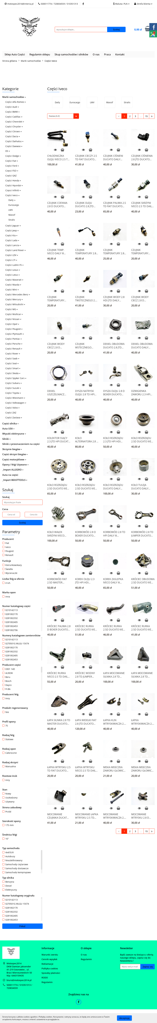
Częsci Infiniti (13, 190)
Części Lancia (13, 245)
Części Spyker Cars (15, 378)
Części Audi (12, 106)
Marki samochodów (14, 96)
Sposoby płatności (51, 972)
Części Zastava (13, 417)
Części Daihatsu (14, 141)
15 (146, 116)
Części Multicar (14, 314)
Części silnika (10, 423)
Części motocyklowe (14, 459)
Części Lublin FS (14, 264)
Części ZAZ (10, 412)
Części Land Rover (15, 250)
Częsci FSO (11, 170)
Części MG (11, 309)
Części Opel (12, 324)
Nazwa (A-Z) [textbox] (54, 116)
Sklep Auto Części (15, 54)
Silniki (6, 438)
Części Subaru (13, 383)
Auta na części (10, 474)
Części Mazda (13, 284)
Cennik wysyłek (49, 959)
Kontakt (119, 54)
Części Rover (12, 353)
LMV (10, 209)
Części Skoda (12, 373)
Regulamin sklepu (39, 54)
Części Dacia (12, 136)
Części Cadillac (13, 116)
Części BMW (12, 111)
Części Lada (12, 240)
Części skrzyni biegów (15, 454)
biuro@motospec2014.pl (19, 980)
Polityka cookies (50, 968)
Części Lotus (12, 274)
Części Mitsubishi (15, 304)
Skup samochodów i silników (71, 54)
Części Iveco (12, 195)
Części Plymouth (14, 333)
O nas (96, 54)
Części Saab (12, 358)
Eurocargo (13, 204)
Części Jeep (12, 230)
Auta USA (8, 428)
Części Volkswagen (15, 402)
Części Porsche (13, 343)
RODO (45, 977)
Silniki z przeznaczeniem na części (21, 443)
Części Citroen (13, 131)
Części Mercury (14, 299)
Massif (11, 214)
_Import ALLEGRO (12, 469)
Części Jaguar (13, 225)
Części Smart (12, 368)
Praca (107, 54)
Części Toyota (13, 392)
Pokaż (22, 926)
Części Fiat (11, 160)
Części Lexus (12, 269)
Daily (11, 200)
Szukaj (22, 522)
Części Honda (13, 180)
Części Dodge (13, 155)
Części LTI (11, 260)
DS (7, 151)
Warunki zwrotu (50, 954)
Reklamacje (47, 963)
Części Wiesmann (15, 397)
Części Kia (11, 235)
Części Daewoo (13, 146)
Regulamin (47, 982)
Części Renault (13, 348)
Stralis (11, 219)
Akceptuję (124, 1018)
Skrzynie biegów (12, 449)
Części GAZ (11, 175)
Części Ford (12, 165)
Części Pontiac (13, 338)
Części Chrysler (14, 126)
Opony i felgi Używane (15, 464)
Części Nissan (13, 319)
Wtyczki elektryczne (14, 433)
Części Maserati (14, 279)
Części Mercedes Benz (17, 294)
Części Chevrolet (14, 121)
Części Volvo (12, 407)
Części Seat (12, 363)
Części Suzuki (13, 388)
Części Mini (12, 289)
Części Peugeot (14, 328)
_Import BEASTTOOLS (14, 479)
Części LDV (11, 255)
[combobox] (63, 116)
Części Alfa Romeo (15, 101)
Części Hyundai (14, 185)
